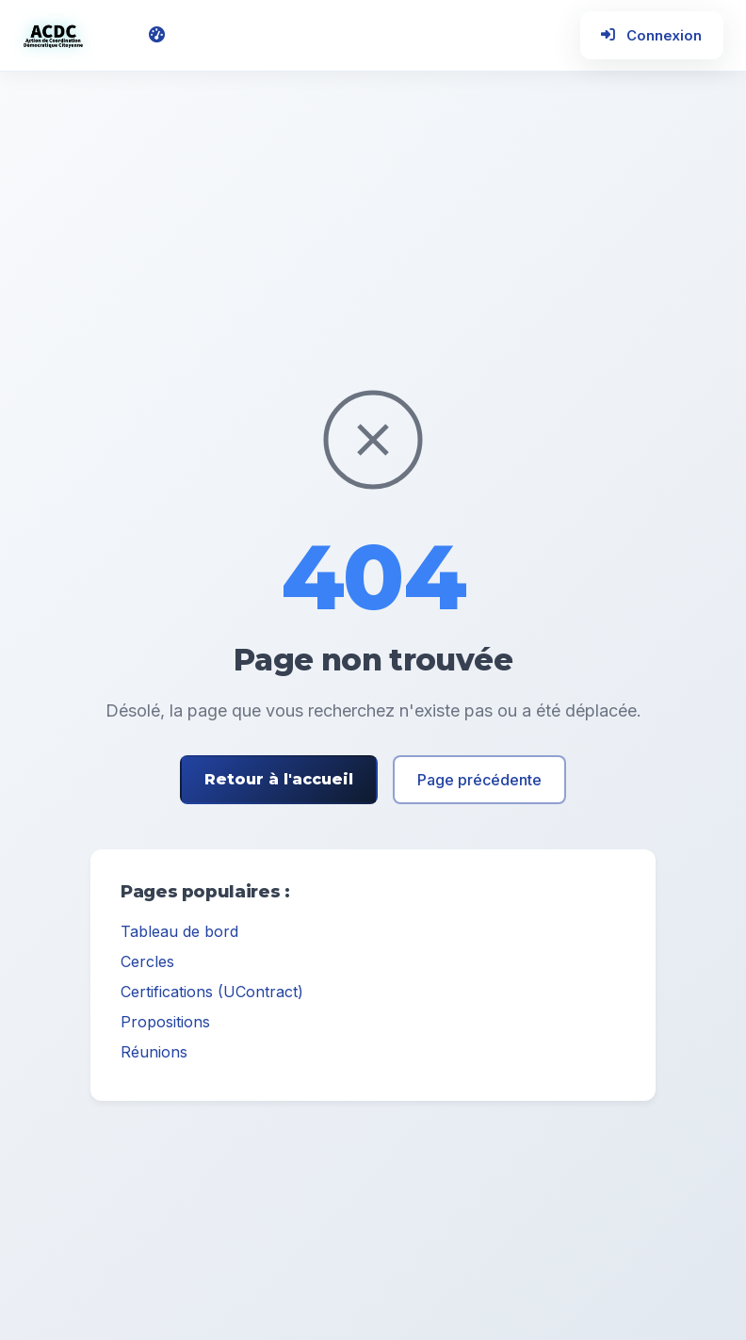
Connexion (646, 38)
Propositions (165, 1027)
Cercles (147, 967)
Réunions (154, 1057)
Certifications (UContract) (212, 997)
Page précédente (479, 785)
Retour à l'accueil (278, 785)
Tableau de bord (179, 937)
